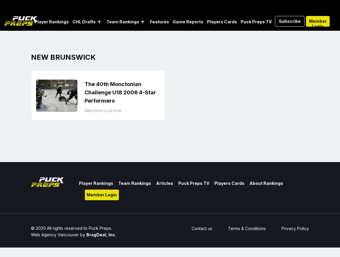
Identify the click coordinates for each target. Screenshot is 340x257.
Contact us (202, 228)
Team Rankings (122, 21)
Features (159, 21)
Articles (164, 183)
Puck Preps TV (256, 21)
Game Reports (188, 21)
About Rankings (266, 183)
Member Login (318, 23)
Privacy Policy (295, 228)
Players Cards (222, 21)
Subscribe (290, 21)
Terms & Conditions (247, 228)
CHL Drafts (84, 21)
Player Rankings (52, 21)
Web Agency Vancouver (55, 234)
